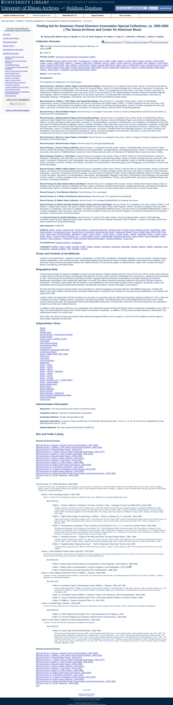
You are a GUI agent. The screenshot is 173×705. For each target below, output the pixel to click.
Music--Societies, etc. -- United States (77, 236)
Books (52, 230)
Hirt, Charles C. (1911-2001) (156, 63)
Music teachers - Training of (60, 238)
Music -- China (102, 234)
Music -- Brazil (88, 234)
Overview (6, 34)
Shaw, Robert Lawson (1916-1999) (55, 67)
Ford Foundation (63, 234)
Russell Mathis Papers (12, 65)
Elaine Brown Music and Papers (15, 82)
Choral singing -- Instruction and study (91, 230)
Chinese (83, 249)
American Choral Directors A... (71, 21)
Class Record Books (48, 343)
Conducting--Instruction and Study (99, 232)
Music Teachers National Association (89, 238)
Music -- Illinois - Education (135, 234)
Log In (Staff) (86, 690)
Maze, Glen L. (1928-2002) (127, 65)
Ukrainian (106, 247)
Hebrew (142, 247)
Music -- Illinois (115, 234)
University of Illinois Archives (30, 8)
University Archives (8, 21)
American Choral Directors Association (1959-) (76, 57)
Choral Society (115, 230)
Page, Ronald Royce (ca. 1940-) (154, 65)
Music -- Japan (154, 234)
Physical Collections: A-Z (41, 15)
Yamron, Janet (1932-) (49, 70)
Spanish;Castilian (58, 249)
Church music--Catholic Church (135, 230)
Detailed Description (11, 53)
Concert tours (77, 232)
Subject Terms (8, 46)
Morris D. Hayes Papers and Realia (16, 71)
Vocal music (128, 238)
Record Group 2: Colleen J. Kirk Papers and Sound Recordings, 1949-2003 (68, 447)
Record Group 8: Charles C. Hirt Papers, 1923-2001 (58, 460)
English (54, 247)
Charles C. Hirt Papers (12, 78)
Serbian (134, 247)
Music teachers (46, 391)
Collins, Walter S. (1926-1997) (124, 61)
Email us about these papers (17, 110)
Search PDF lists (165, 8)
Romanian (125, 247)
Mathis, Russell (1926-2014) (103, 65)
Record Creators (125, 15)
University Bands (53, 21)
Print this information (158, 42)
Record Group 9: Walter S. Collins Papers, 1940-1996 (59, 462)
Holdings (20, 21)
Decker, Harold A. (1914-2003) (151, 61)
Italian (68, 247)
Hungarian (115, 247)
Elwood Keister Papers (12, 73)
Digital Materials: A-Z (69, 15)
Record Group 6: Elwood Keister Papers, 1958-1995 (58, 456)
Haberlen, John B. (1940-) (105, 63)
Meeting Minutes (63, 243)
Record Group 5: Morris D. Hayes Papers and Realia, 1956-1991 (64, 454)
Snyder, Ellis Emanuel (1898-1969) (86, 67)
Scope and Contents (11, 38)
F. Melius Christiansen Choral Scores (17, 87)
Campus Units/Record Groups (14, 15)
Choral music (68, 230)
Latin (165, 247)
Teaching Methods (114, 238)
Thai (69, 249)
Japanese (158, 247)
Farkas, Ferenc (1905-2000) (52, 63)
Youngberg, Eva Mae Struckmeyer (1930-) (78, 70)
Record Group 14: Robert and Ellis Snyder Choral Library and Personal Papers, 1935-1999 (75, 473)
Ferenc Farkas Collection (13, 75)
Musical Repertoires (122, 236)
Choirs (58, 230)
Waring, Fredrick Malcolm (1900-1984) (148, 67)
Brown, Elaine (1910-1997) (66, 61)
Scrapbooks (76, 243)
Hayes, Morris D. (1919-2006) (130, 63)
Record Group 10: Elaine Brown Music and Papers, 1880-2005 (63, 465)
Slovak (90, 247)
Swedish (75, 249)
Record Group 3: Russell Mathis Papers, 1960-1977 (58, 449)
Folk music (44, 356)
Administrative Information (13, 50)
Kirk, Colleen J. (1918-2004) (78, 65)
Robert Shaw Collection (12, 89)
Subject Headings (97, 15)
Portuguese (45, 249)
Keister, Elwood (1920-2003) (52, 65)
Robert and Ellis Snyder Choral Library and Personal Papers (17, 92)
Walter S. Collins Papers (13, 80)
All (37, 478)
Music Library (138, 236)
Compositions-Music (62, 232)
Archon (84, 703)
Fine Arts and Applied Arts (35, 21)
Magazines (76, 234)
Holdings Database (84, 8)
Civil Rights (155, 230)
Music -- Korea (46, 376)
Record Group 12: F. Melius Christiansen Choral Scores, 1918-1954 (65, 469)
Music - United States (103, 236)
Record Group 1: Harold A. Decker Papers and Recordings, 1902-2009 (66, 445)
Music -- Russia (53, 236)
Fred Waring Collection (12, 85)
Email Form (90, 695)
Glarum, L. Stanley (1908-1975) (78, 63)
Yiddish (150, 247)
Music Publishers (152, 236)
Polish (83, 247)
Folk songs (51, 234)
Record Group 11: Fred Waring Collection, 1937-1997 (59, 467)
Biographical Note (10, 42)
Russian (97, 247)
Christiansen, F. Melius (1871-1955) (94, 61)
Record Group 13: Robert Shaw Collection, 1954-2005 (59, 471)
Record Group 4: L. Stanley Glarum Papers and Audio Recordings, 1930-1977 (70, 452)
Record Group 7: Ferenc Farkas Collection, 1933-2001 (59, 458)
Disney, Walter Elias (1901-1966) (147, 232)
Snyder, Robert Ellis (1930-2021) (116, 67)
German (75, 247)
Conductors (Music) (123, 232)
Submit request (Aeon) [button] (112, 42)
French (62, 247)
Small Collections (10, 95)
